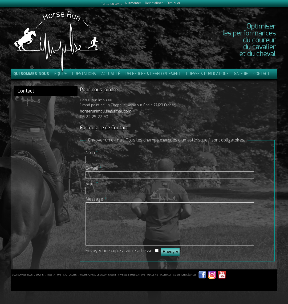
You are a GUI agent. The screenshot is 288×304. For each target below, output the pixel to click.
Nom (92, 152)
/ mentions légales (184, 282)
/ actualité (70, 282)
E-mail (93, 168)
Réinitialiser (154, 3)
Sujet (92, 183)
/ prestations (53, 282)
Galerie (241, 73)
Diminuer (173, 3)
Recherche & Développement (153, 73)
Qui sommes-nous (31, 73)
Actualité (110, 73)
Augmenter (133, 3)
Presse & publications (207, 73)
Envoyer (170, 259)
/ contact (165, 282)
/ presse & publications (131, 282)
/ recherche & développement (97, 282)
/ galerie (152, 282)
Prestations (84, 73)
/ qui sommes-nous (22, 282)
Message (96, 199)
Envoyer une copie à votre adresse (119, 258)
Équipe (60, 73)
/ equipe (39, 282)
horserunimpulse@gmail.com (105, 111)
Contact (261, 73)
